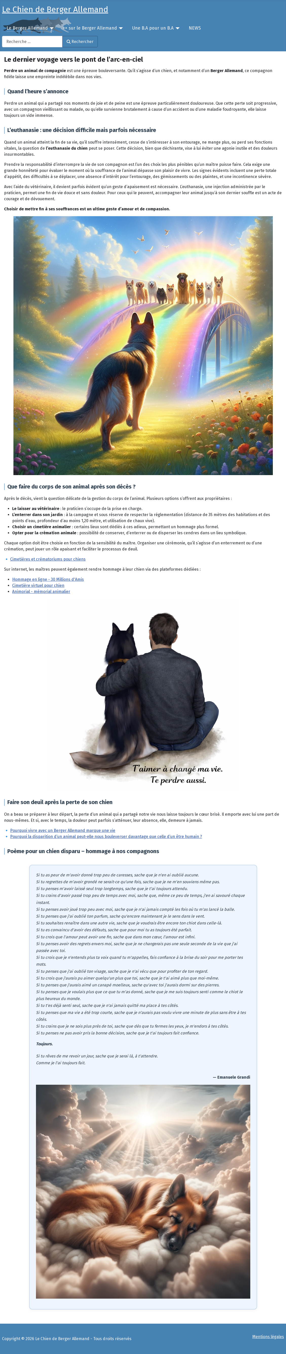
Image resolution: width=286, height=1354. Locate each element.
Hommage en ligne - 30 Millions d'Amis (48, 579)
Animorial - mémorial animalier (41, 591)
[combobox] (32, 41)
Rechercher (80, 41)
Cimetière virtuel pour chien (38, 585)
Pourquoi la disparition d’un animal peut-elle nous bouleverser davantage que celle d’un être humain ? (106, 836)
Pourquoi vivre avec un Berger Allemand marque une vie (62, 830)
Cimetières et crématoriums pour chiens (48, 559)
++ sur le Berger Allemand (90, 28)
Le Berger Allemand (27, 28)
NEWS (195, 28)
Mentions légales (268, 1336)
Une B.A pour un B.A (153, 28)
